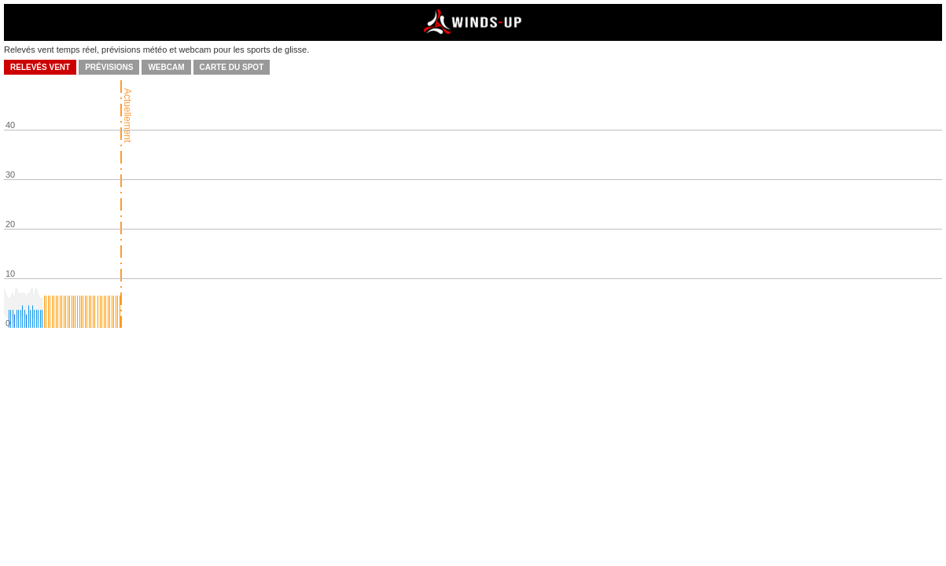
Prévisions (109, 67)
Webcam (166, 67)
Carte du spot (232, 67)
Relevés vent (40, 67)
